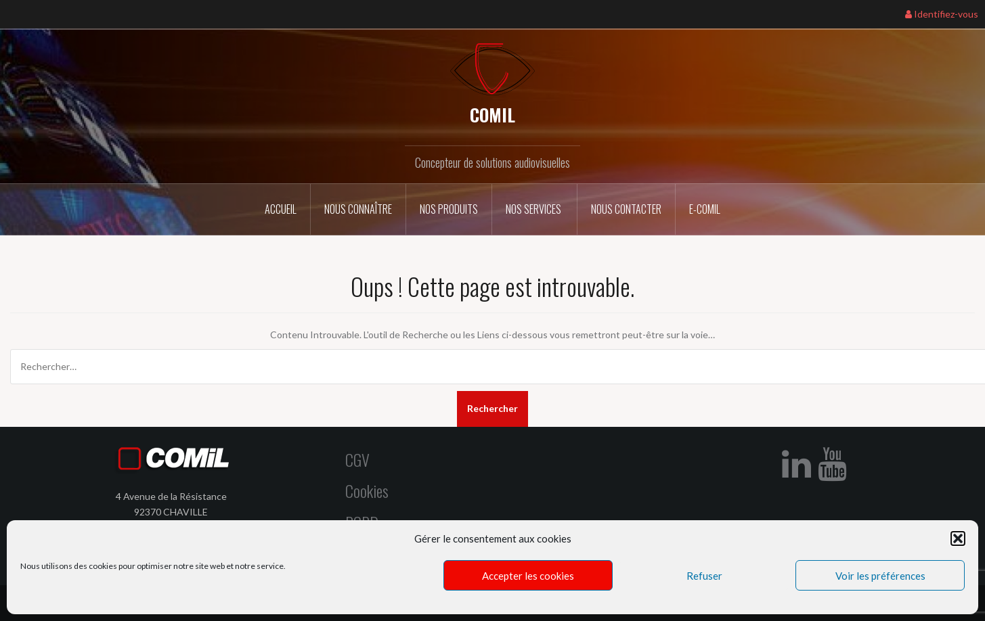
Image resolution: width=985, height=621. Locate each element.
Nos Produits (449, 209)
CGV (357, 459)
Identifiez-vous (941, 14)
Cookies (367, 490)
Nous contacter (626, 209)
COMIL (492, 114)
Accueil (281, 209)
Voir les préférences (880, 576)
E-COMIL (704, 209)
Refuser (704, 576)
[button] (958, 538)
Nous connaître (358, 209)
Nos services (534, 209)
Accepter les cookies (528, 576)
